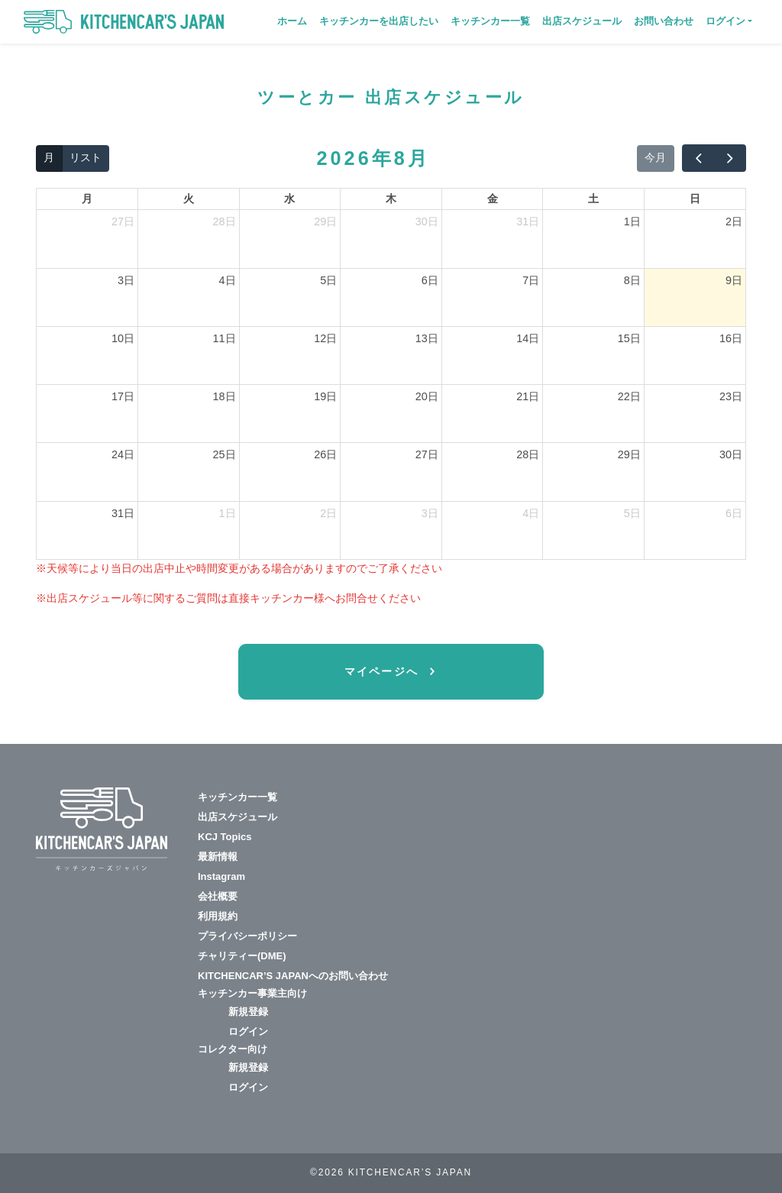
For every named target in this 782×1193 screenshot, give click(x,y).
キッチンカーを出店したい (378, 21)
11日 (224, 338)
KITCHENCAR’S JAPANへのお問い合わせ (293, 975)
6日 (430, 280)
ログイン (248, 1031)
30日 (426, 221)
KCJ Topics (225, 836)
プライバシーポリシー (247, 936)
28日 (224, 221)
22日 (629, 396)
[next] (730, 158)
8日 (632, 280)
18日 (224, 396)
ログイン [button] (725, 21)
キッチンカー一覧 (490, 21)
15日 (629, 338)
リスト (85, 157)
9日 (733, 280)
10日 (122, 338)
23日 (730, 396)
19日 (325, 396)
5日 (328, 280)
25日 (224, 454)
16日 (730, 338)
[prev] (698, 158)
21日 (527, 396)
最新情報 (218, 856)
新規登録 (248, 1011)
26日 (325, 454)
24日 (122, 454)
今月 (655, 157)
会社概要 (218, 896)
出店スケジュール (582, 21)
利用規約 (218, 916)
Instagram (221, 876)
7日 (530, 280)
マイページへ (384, 671)
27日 (122, 221)
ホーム (292, 21)
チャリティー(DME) (242, 956)
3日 (126, 280)
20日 (426, 396)
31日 (527, 221)
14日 (527, 338)
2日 (733, 221)
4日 (227, 280)
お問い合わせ (663, 21)
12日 (325, 338)
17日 (122, 396)
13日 (426, 338)
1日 (632, 221)
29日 (325, 221)
